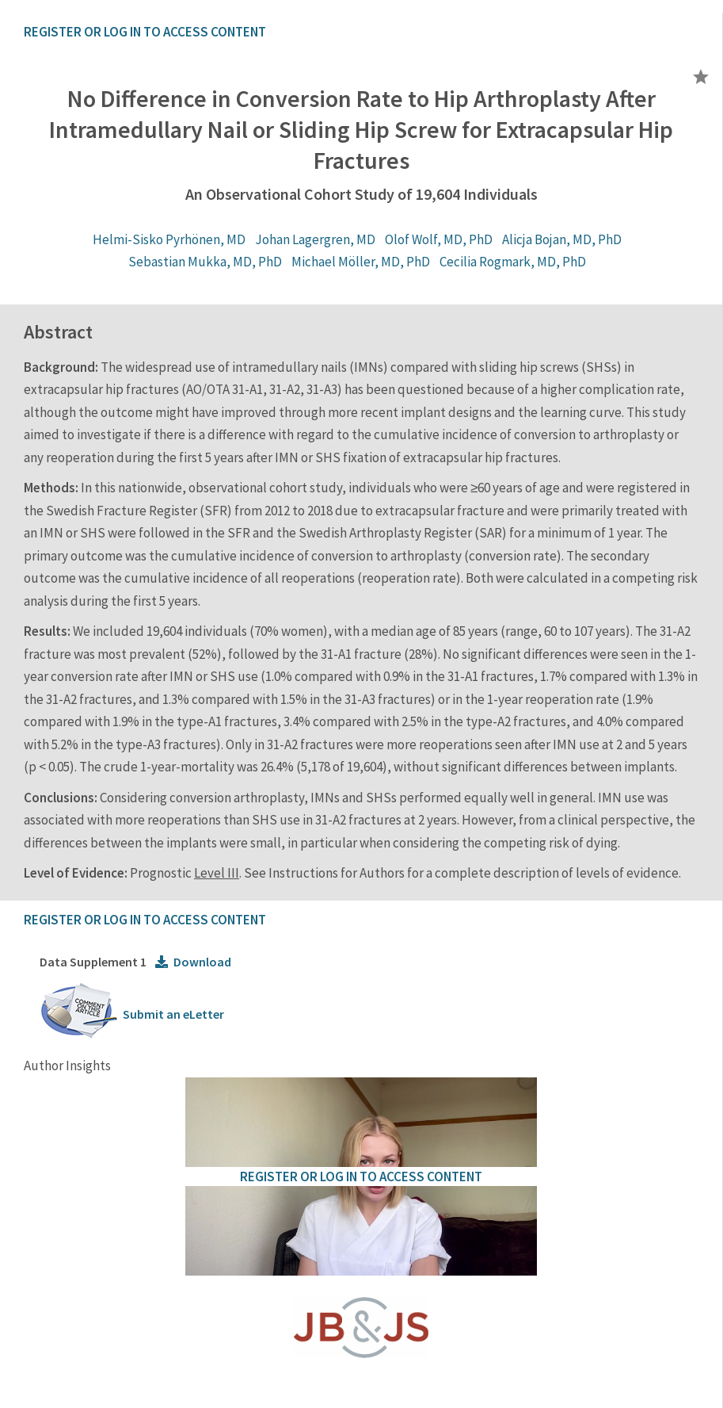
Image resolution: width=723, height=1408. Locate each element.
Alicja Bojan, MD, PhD (562, 239)
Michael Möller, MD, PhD (360, 261)
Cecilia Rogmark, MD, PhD (513, 261)
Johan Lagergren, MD (315, 239)
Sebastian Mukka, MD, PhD (205, 261)
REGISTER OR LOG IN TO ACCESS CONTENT (145, 31)
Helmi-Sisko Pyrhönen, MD (169, 239)
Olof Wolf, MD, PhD (439, 239)
